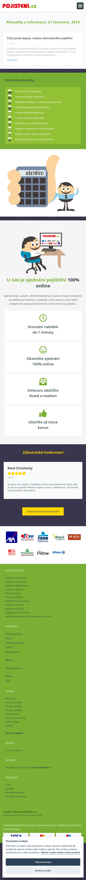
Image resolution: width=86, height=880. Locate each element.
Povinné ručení (12, 593)
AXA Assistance (14, 634)
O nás (8, 784)
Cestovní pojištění (14, 597)
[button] (80, 5)
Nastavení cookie (43, 870)
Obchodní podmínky (15, 717)
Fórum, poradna (13, 702)
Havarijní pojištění (14, 604)
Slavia (8, 638)
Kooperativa (12, 652)
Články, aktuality (13, 706)
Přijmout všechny (43, 862)
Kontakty (9, 788)
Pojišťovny (10, 698)
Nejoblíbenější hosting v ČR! (28, 767)
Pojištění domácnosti (15, 577)
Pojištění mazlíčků (14, 608)
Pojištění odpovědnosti (16, 585)
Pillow (8, 676)
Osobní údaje (12, 721)
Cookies (9, 725)
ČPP (7, 681)
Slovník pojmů (12, 714)
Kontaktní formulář (15, 792)
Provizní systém (13, 750)
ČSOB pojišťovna (14, 643)
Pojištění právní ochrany (17, 612)
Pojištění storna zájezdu (17, 601)
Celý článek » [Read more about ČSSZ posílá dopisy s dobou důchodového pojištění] (12, 60)
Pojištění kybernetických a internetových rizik (28, 616)
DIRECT (9, 647)
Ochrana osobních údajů (32, 815)
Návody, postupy (13, 710)
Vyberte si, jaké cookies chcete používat (60, 852)
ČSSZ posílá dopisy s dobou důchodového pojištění (40, 38)
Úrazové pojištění (14, 589)
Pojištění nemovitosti (15, 581)
